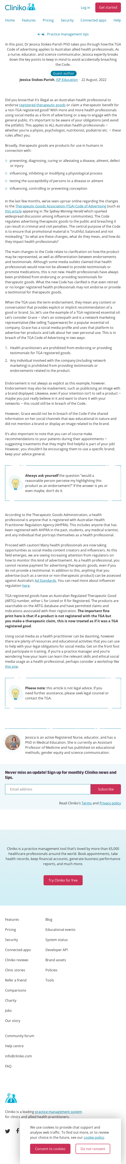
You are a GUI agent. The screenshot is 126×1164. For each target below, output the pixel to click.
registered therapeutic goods (42, 105)
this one (11, 666)
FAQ (8, 1066)
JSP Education (67, 79)
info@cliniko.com (18, 1056)
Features (29, 20)
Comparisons (15, 990)
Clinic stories (15, 970)
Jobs (8, 1010)
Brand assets (55, 960)
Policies (51, 970)
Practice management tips (63, 34)
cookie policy (94, 1137)
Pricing (48, 20)
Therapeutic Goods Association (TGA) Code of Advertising (60, 206)
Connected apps (93, 20)
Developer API (56, 950)
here (26, 585)
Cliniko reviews (16, 960)
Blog (48, 919)
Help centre (14, 1046)
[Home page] (11, 1098)
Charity (10, 1000)
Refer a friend (16, 980)
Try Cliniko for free (63, 880)
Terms (87, 803)
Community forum (19, 1036)
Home (10, 20)
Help (117, 20)
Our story (12, 1020)
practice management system (58, 1111)
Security (67, 20)
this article (13, 211)
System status (56, 939)
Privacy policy (110, 803)
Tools (49, 980)
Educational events (60, 929)
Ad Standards (45, 580)
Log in (85, 7)
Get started (108, 7)
